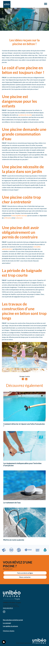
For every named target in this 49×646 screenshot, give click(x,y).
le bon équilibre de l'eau (19, 215)
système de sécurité (25, 115)
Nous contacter (25, 577)
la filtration (7, 218)
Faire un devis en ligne (25, 573)
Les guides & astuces (10, 626)
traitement (18, 218)
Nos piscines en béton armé (13, 620)
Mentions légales (8, 631)
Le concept (7, 623)
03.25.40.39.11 (8, 608)
